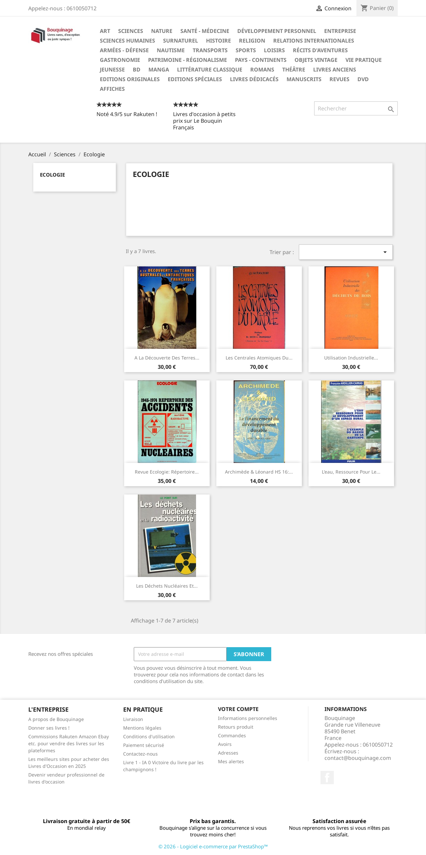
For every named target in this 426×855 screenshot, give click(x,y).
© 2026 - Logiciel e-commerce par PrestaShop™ (213, 846)
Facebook (327, 777)
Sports (246, 50)
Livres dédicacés (254, 79)
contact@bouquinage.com (357, 758)
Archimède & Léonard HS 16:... (259, 472)
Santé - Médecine (204, 31)
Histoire (218, 40)
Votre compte (238, 709)
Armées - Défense (124, 50)
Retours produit (235, 727)
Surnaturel (180, 40)
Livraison (133, 719)
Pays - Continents (261, 60)
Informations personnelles (247, 718)
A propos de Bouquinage (56, 719)
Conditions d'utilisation (149, 736)
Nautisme (171, 50)
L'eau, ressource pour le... (351, 472)
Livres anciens (334, 69)
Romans (262, 69)
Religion (252, 40)
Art (105, 31)
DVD (363, 79)
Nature (161, 31)
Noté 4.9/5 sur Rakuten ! (127, 114)
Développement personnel (276, 31)
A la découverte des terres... (166, 358)
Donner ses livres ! (49, 728)
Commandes (232, 735)
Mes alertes (231, 761)
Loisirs (274, 50)
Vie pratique (363, 60)
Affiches (112, 88)
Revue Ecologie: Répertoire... (167, 472)
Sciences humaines (127, 40)
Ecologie (52, 174)
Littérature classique (209, 69)
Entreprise (340, 31)
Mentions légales (142, 728)
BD (136, 69)
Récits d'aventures (320, 50)
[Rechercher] (356, 108)
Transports (210, 50)
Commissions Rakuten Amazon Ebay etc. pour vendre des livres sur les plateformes (68, 743)
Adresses (228, 753)
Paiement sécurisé (143, 745)
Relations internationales (313, 40)
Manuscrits (304, 79)
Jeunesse (112, 69)
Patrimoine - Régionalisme (187, 60)
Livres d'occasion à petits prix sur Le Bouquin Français (204, 120)
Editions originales (130, 79)
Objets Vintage (316, 60)
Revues (339, 79)
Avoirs (225, 744)
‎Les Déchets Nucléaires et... (167, 586)
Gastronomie (120, 60)
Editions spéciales (195, 79)
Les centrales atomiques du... (259, 358)
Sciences (130, 31)
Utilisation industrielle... (351, 358)
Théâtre (293, 69)
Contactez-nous (140, 754)
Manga (158, 69)
